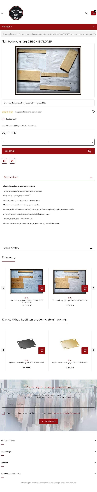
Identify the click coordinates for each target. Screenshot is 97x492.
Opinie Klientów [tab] (11, 248)
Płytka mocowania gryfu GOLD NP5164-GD (69, 362)
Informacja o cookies (29, 483)
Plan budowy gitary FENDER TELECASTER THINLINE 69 (27, 301)
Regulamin (56, 413)
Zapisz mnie (48, 421)
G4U (26, 298)
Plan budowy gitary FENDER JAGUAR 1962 (70, 300)
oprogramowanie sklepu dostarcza (54, 483)
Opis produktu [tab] (11, 177)
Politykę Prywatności (71, 413)
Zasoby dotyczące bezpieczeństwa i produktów (25, 103)
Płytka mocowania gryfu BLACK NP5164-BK (26, 362)
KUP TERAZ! (48, 151)
